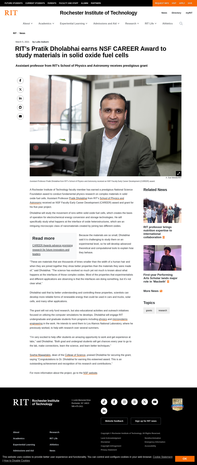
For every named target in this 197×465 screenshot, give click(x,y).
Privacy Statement (109, 450)
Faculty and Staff (68, 3)
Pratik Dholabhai (78, 198)
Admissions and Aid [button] (105, 23)
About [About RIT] (16, 432)
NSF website (90, 373)
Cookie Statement (162, 457)
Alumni (84, 3)
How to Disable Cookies (17, 460)
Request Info (162, 3)
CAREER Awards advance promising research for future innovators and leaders (52, 249)
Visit (174, 3)
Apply (182, 3)
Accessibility (150, 446)
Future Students (14, 3)
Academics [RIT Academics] (18, 438)
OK (185, 458)
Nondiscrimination (153, 438)
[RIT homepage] (11, 12)
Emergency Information (155, 442)
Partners (96, 3)
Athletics (167, 23)
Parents (52, 3)
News (164, 13)
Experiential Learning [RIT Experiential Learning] (24, 444)
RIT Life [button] (149, 23)
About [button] (26, 23)
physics (103, 319)
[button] (181, 23)
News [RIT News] (52, 450)
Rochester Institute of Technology (98, 13)
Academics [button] (44, 23)
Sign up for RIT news (146, 421)
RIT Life (54, 438)
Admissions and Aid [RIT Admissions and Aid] (23, 450)
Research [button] (130, 23)
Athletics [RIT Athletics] (54, 444)
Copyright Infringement (111, 446)
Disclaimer (105, 442)
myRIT (189, 13)
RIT (15, 33)
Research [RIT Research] (54, 432)
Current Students (35, 3)
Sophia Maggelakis (40, 355)
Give (190, 3)
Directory (176, 13)
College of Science (75, 355)
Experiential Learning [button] (72, 23)
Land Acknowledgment (111, 438)
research (163, 310)
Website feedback (114, 421)
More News (151, 291)
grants (149, 310)
